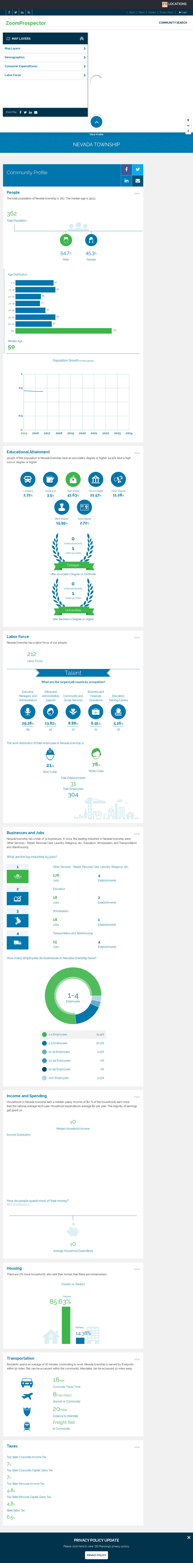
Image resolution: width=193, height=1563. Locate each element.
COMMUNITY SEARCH (173, 22)
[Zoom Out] (188, 126)
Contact (152, 12)
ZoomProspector (26, 23)
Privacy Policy (166, 12)
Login (183, 12)
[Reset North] (188, 131)
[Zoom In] (188, 120)
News (141, 12)
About (132, 12)
